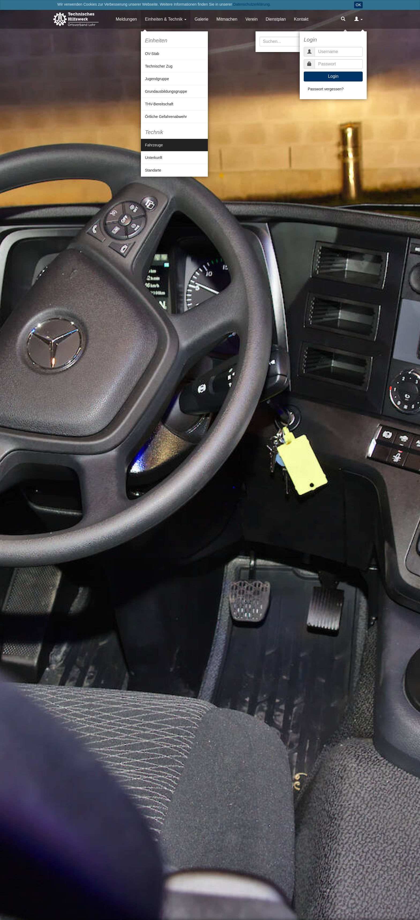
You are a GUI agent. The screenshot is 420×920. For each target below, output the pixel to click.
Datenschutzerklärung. (252, 4)
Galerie (201, 19)
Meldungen (126, 19)
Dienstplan (276, 19)
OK (358, 5)
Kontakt (301, 19)
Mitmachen (226, 19)
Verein (251, 19)
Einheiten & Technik (163, 19)
